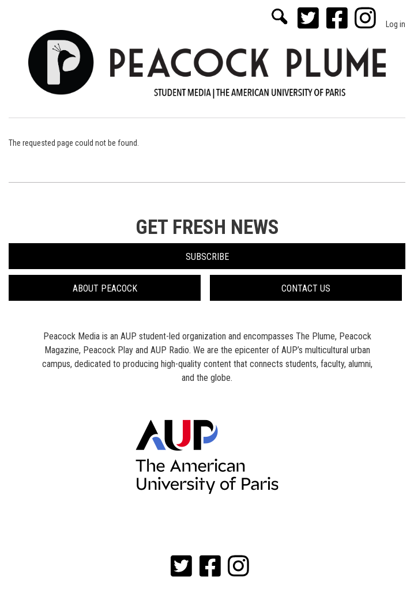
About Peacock (105, 288)
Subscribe (207, 256)
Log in (395, 24)
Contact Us (305, 288)
